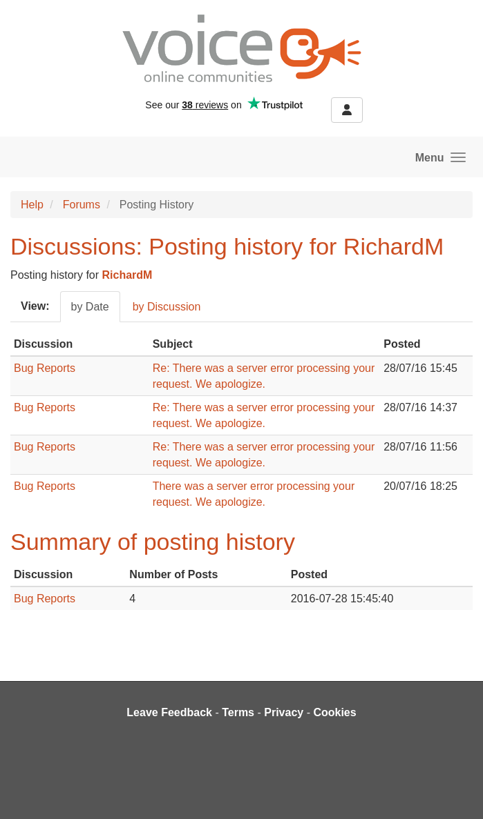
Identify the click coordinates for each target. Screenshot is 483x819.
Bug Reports (44, 368)
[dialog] (457, 791)
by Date (90, 307)
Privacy (283, 712)
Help (32, 204)
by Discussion (167, 307)
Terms (238, 712)
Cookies (334, 712)
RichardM (127, 275)
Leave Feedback (169, 712)
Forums (81, 204)
